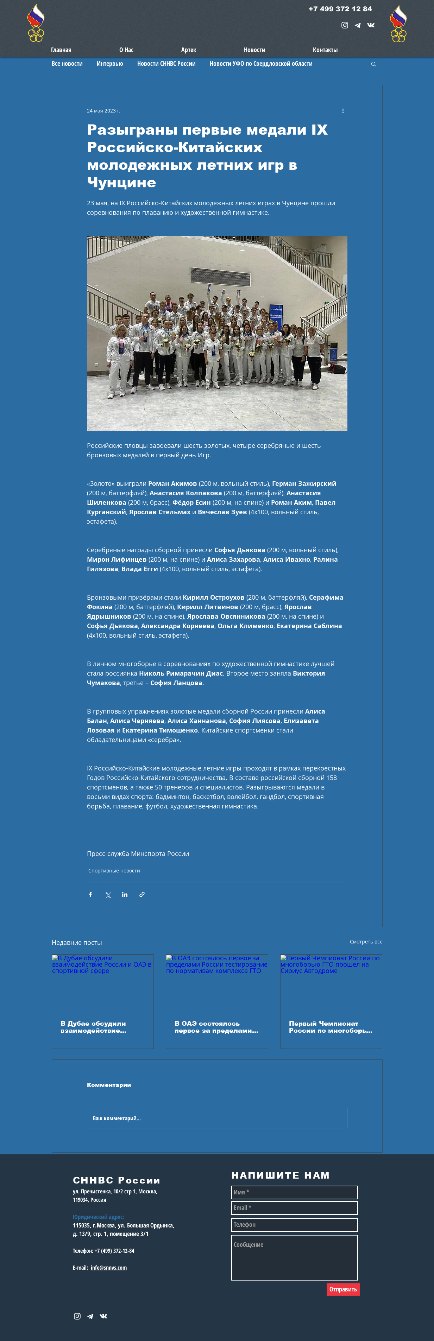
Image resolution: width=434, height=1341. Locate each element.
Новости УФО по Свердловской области (261, 63)
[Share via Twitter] (107, 894)
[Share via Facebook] (90, 894)
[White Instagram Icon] (344, 25)
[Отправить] (343, 1289)
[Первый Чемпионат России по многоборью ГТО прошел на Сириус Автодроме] (331, 983)
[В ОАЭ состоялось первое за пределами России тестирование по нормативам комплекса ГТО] (217, 983)
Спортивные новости (114, 870)
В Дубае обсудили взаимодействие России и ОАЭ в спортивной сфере (94, 1027)
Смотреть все (366, 941)
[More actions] (343, 110)
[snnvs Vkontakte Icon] (370, 25)
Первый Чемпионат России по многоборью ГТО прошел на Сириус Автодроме (330, 1027)
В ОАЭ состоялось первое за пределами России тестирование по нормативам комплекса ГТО (213, 1027)
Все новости (67, 63)
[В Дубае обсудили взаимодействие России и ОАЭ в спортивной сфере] (103, 983)
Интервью (110, 63)
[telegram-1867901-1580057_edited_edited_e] (357, 25)
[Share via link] (142, 894)
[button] (373, 63)
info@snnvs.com (109, 1267)
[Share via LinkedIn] (124, 894)
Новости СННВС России (166, 63)
